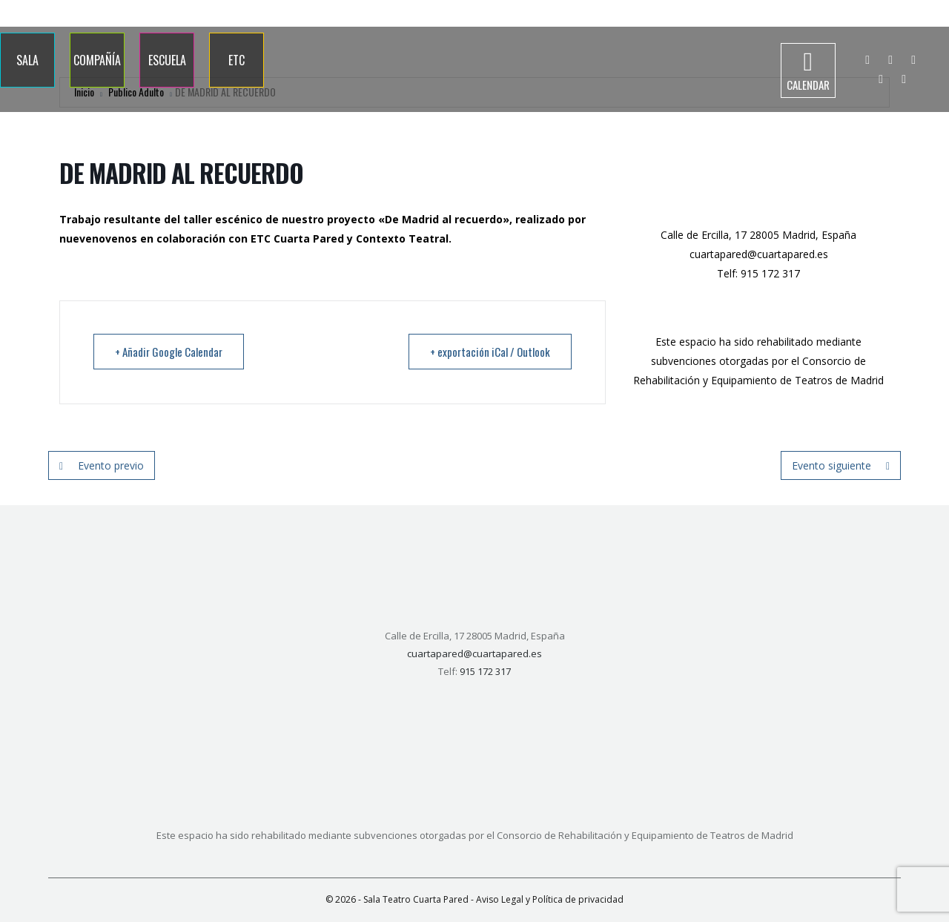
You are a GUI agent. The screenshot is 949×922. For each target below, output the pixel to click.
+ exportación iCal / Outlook (490, 351)
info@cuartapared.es (895, 13)
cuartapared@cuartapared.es (759, 254)
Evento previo (101, 465)
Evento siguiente (841, 465)
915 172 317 (807, 13)
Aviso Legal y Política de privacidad (550, 899)
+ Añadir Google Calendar (168, 351)
